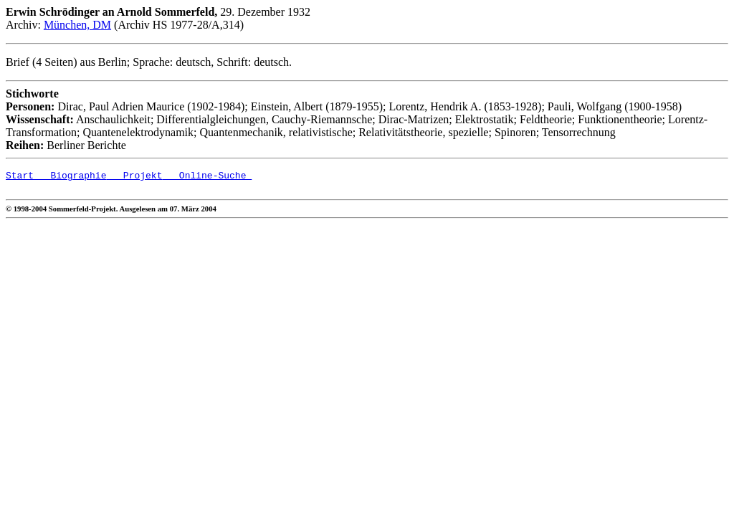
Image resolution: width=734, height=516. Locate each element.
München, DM (77, 25)
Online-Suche (207, 177)
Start (20, 177)
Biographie (70, 177)
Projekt (134, 177)
